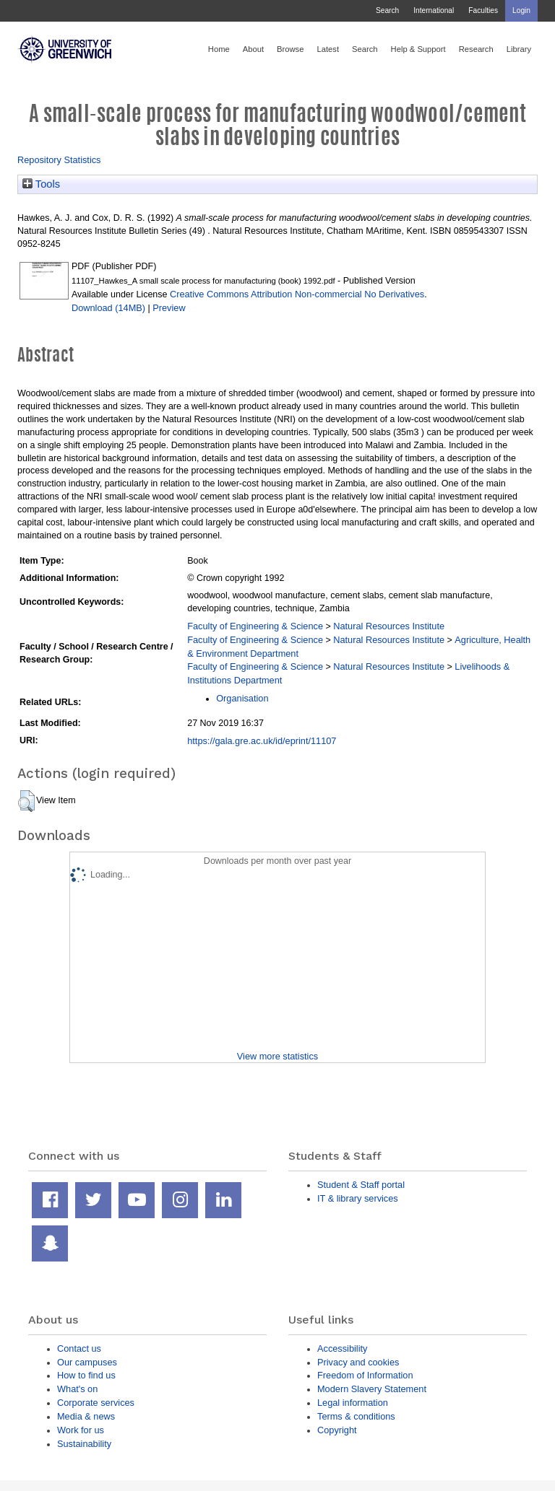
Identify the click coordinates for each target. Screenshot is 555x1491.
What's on (77, 1388)
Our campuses (87, 1362)
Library (519, 49)
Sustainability (84, 1443)
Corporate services (95, 1402)
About (253, 49)
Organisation (242, 698)
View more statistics (277, 1056)
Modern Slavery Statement (371, 1388)
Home (219, 49)
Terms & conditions (356, 1416)
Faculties (483, 10)
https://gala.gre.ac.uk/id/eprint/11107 (261, 740)
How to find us (86, 1375)
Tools (41, 184)
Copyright (337, 1430)
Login (521, 10)
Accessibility (342, 1348)
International (433, 10)
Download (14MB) (108, 307)
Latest (328, 49)
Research (476, 49)
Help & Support (418, 49)
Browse (290, 49)
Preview (168, 307)
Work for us (80, 1430)
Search (387, 10)
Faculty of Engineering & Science (255, 626)
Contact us (79, 1348)
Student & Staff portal (361, 1184)
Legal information (352, 1402)
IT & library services (357, 1198)
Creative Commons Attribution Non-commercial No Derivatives (297, 294)
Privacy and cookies (358, 1362)
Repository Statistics (59, 159)
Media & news (86, 1416)
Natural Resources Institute (388, 626)
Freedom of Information (365, 1375)
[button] (26, 801)
